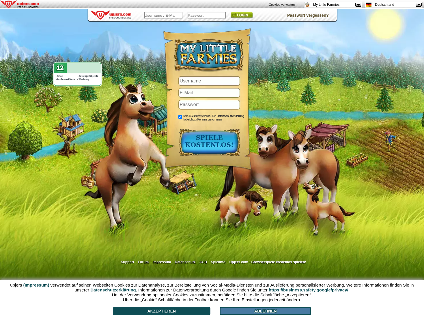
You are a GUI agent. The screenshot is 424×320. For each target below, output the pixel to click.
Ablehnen (265, 311)
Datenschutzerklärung (230, 116)
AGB (203, 262)
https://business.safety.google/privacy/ (308, 289)
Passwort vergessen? (308, 15)
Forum (143, 262)
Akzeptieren (161, 311)
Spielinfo (218, 262)
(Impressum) (36, 285)
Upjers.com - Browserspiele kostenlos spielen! (267, 262)
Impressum (161, 262)
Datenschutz (185, 262)
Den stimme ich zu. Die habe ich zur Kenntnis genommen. (213, 117)
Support (127, 262)
